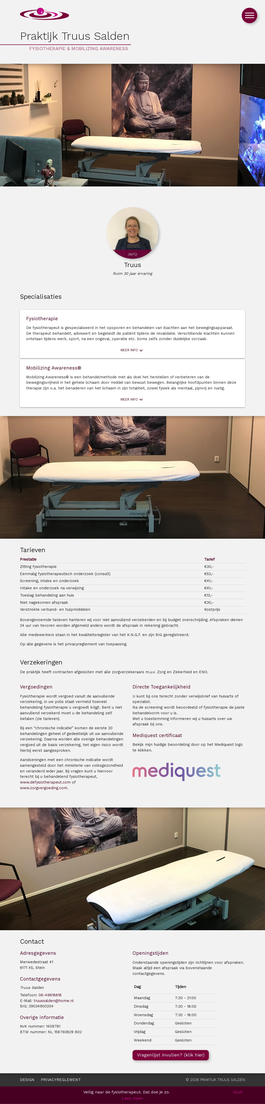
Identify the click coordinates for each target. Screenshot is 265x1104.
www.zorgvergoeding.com (43, 788)
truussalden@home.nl (54, 1001)
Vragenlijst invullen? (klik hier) (170, 1055)
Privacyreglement (61, 1080)
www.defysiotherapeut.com (45, 782)
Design (27, 1080)
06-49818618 (50, 995)
